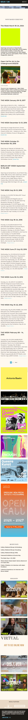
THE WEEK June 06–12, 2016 (12, 277)
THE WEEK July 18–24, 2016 (11, 220)
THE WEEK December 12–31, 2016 (14, 123)
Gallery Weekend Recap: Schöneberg (11, 547)
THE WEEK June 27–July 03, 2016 (14, 249)
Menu (24, 2)
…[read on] (10, 55)
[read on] (3, 116)
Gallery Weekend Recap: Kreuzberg (11, 550)
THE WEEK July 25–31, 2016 (11, 190)
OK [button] (9, 717)
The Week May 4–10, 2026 (8, 558)
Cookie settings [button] (5, 717)
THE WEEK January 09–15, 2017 (13, 100)
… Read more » (10, 243)
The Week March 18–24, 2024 (12, 26)
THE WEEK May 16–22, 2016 (11, 305)
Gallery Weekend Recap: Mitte (9, 552)
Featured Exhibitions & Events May (11, 555)
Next (16, 362)
